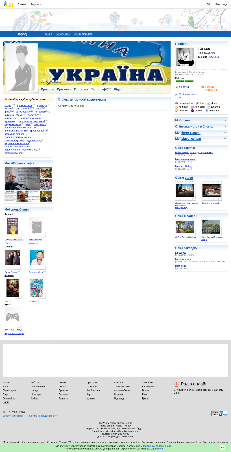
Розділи (35, 4)
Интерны (33, 301)
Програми (91, 382)
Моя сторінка (63, 34)
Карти (89, 394)
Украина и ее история (17, 143)
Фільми (9, 275)
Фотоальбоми (122, 390)
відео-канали (191, 138)
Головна (22, 4)
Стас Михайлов (36, 272)
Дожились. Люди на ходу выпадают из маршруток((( (187, 205)
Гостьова (81, 89)
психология (24, 108)
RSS (5, 386)
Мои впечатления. (185, 159)
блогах (208, 126)
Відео (118, 89)
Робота (35, 382)
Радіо (6, 402)
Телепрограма (122, 386)
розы (27, 124)
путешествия (24, 105)
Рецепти (63, 398)
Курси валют (149, 386)
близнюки (214, 57)
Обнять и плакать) (210, 203)
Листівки (63, 394)
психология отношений (32, 121)
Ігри (7, 304)
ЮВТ (36, 149)
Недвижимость (13, 124)
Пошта (6, 382)
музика (196, 110)
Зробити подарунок (209, 88)
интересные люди (31, 118)
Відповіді (119, 398)
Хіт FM (8, 108)
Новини (118, 394)
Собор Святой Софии (185, 237)
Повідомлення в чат (186, 95)
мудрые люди (34, 140)
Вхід (209, 4)
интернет (40, 111)
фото (7, 111)
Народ (34, 390)
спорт (8, 105)
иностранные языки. (16, 130)
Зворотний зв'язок (13, 415)
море (39, 108)
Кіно (144, 394)
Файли (34, 398)
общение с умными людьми (20, 127)
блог (200, 103)
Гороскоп (91, 386)
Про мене (64, 89)
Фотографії (99, 89)
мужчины (10, 121)
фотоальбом (184, 103)
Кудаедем (180, 252)
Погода (63, 386)
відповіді (212, 110)
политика (33, 115)
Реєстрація (221, 4)
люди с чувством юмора (18, 137)
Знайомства (93, 390)
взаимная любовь (15, 134)
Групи (145, 398)
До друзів (182, 87)
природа (42, 105)
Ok (222, 447)
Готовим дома (183, 259)
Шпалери (36, 394)
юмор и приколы (14, 153)
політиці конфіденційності (157, 446)
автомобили (22, 111)
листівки (181, 110)
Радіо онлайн (194, 383)
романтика (10, 118)
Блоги (145, 390)
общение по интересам (18, 149)
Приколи (63, 390)
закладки (198, 106)
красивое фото (38, 130)
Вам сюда (180, 265)
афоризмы (40, 124)
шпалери (214, 106)
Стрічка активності (83, 34)
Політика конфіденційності (42, 415)
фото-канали (191, 132)
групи (185, 120)
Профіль (181, 44)
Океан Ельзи (11, 272)
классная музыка (14, 140)
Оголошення (38, 386)
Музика (9, 246)
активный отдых (14, 115)
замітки (189, 148)
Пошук (62, 382)
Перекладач (9, 390)
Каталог (118, 382)
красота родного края (17, 146)
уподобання (20, 209)
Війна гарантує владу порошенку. (194, 152)
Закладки (147, 382)
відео (212, 103)
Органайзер (9, 398)
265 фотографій (22, 163)
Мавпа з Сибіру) (184, 166)
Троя (7, 301)
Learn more (157, 448)
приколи (181, 106)
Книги (8, 214)
